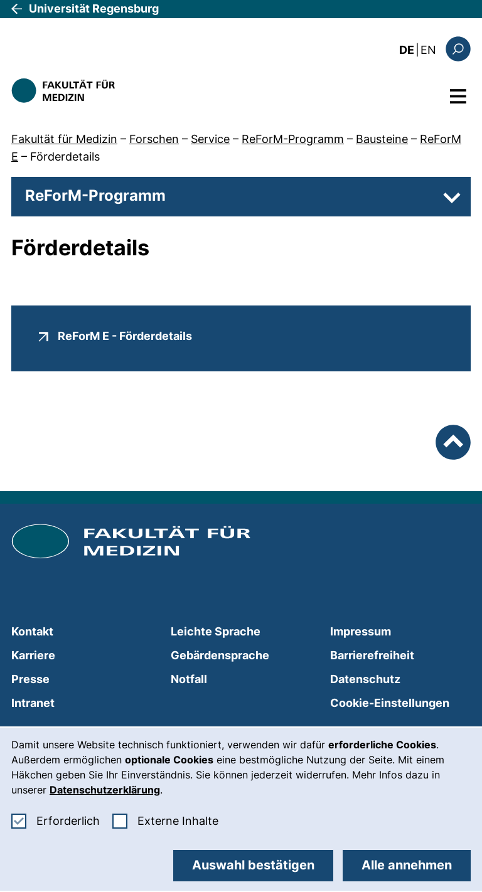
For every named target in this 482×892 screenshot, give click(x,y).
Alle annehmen (407, 865)
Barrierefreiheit (372, 655)
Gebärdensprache (220, 655)
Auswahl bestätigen (253, 865)
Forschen (154, 139)
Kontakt (32, 631)
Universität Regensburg (94, 8)
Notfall (189, 679)
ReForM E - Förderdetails (125, 335)
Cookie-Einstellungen (389, 702)
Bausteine (382, 139)
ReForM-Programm (293, 139)
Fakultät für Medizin (64, 139)
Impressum (360, 631)
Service (210, 139)
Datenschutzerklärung (105, 789)
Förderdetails (65, 156)
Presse (30, 679)
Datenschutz (365, 679)
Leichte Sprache (215, 631)
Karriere (33, 655)
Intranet (33, 702)
